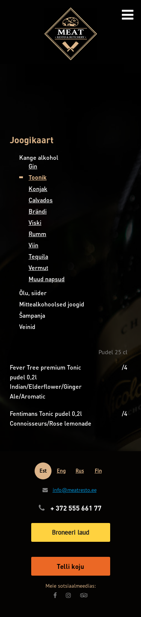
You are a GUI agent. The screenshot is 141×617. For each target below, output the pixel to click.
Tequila (38, 256)
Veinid (27, 326)
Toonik (38, 177)
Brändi (38, 211)
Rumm (37, 234)
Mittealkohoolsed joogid (51, 304)
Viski (35, 222)
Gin (33, 166)
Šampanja (32, 315)
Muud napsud (47, 279)
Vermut (38, 267)
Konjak (38, 189)
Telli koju (70, 566)
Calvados (41, 200)
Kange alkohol (38, 157)
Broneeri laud (70, 532)
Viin (33, 245)
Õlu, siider (33, 293)
